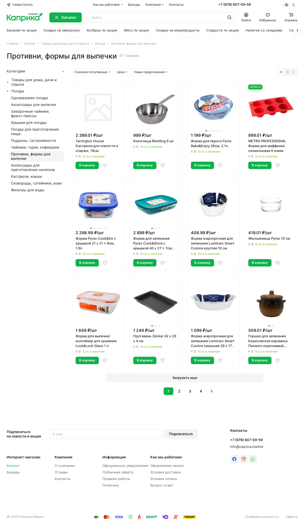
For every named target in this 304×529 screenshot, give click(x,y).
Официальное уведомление (125, 466)
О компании (65, 466)
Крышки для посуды (29, 122)
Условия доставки (165, 472)
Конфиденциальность (262, 517)
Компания (63, 457)
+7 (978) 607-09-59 (234, 5)
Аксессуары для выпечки (33, 105)
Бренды (13, 472)
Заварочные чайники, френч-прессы (30, 113)
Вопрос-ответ (162, 485)
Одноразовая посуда (29, 98)
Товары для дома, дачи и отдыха (34, 82)
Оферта (291, 517)
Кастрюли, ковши (26, 176)
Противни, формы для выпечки (30, 156)
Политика (110, 485)
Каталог (13, 466)
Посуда (17, 91)
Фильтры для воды (27, 190)
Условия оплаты (163, 479)
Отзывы (61, 472)
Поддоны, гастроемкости (33, 140)
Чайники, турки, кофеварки (35, 147)
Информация (114, 457)
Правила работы (116, 479)
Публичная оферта (117, 472)
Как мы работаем (166, 457)
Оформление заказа (167, 466)
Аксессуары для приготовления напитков (33, 167)
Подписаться (181, 434)
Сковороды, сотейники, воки (36, 183)
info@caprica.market (246, 447)
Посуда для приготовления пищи (35, 131)
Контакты (63, 479)
